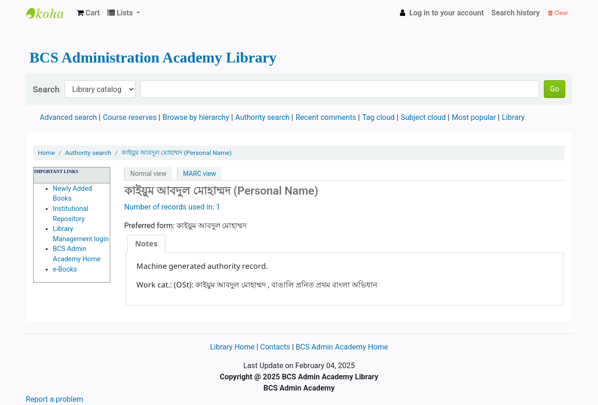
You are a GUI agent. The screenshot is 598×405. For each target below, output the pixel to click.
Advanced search (68, 117)
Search (46, 89)
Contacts (275, 346)
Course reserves (130, 117)
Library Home (233, 346)
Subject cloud (423, 117)
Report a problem (54, 399)
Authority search (262, 117)
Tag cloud (378, 117)
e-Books (65, 269)
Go (554, 88)
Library (513, 117)
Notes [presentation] (146, 243)
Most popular (474, 117)
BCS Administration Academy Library (49, 13)
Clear (558, 12)
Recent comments (326, 117)
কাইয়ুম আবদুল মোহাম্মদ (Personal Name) (176, 152)
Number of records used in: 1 (172, 206)
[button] (88, 13)
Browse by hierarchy (196, 117)
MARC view (199, 173)
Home (46, 152)
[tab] (146, 244)
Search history (515, 12)
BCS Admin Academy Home (342, 346)
